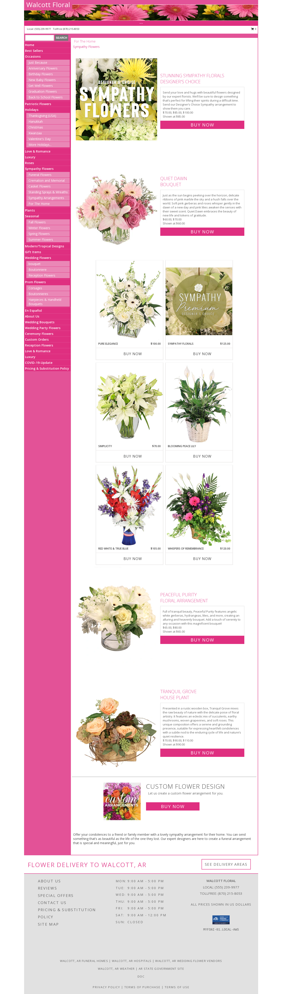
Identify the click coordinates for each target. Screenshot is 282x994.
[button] (221, 919)
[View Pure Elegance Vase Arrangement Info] (129, 301)
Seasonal (32, 216)
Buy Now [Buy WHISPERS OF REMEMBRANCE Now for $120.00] (202, 558)
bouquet (35, 264)
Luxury (30, 157)
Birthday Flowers (41, 74)
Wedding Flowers (38, 258)
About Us (32, 316)
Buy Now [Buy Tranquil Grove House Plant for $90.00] (202, 753)
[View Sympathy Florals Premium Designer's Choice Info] (199, 301)
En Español (33, 310)
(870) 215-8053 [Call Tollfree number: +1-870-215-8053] (230, 893)
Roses (29, 163)
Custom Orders (37, 339)
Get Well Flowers (41, 86)
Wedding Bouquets (39, 322)
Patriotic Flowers (38, 104)
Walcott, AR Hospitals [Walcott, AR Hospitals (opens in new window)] (131, 961)
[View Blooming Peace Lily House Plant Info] (199, 403)
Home (29, 45)
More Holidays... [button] (40, 145)
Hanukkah (36, 121)
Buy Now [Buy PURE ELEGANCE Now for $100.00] (133, 353)
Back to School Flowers (46, 97)
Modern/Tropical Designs (44, 246)
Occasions (33, 56)
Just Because (38, 62)
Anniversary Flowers (43, 68)
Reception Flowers (42, 275)
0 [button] (254, 29)
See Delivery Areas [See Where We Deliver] (226, 864)
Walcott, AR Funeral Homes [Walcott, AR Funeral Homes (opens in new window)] (84, 961)
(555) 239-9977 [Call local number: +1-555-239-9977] (43, 29)
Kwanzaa (35, 133)
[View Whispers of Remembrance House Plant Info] (199, 505)
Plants (30, 210)
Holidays (31, 110)
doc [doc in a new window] (141, 976)
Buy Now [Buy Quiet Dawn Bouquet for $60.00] (202, 232)
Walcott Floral (48, 4)
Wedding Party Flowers (42, 328)
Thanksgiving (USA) (42, 116)
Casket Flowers (40, 186)
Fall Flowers (37, 222)
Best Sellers (34, 51)
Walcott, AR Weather (116, 969)
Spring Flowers (39, 234)
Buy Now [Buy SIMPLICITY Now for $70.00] (133, 456)
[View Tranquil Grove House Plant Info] (117, 721)
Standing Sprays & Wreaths (48, 192)
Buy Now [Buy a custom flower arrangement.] (173, 806)
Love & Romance (37, 151)
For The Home (39, 204)
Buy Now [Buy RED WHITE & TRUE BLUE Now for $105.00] (133, 558)
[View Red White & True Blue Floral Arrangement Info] (129, 505)
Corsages (35, 288)
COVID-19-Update (38, 363)
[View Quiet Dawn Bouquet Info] (117, 204)
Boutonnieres (38, 294)
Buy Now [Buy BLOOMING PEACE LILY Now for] (202, 456)
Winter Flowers (39, 228)
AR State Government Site (161, 969)
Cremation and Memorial (47, 180)
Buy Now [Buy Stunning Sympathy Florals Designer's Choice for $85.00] (202, 125)
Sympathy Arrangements (46, 198)
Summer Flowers (41, 239)
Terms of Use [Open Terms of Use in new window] (177, 987)
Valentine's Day (40, 139)
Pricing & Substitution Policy (47, 368)
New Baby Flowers (42, 80)
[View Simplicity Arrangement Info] (129, 403)
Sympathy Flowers (39, 169)
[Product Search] (39, 38)
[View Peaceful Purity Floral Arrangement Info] (117, 616)
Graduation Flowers (43, 91)
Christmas (36, 127)
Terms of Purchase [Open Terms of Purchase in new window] (142, 987)
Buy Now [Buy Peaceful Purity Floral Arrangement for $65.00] (202, 640)
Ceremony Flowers (39, 334)
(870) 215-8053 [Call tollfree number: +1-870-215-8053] (71, 29)
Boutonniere (38, 269)
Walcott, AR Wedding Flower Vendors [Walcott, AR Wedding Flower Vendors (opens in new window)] (188, 961)
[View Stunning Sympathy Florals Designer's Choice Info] (117, 99)
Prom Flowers (35, 282)
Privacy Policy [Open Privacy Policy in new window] (106, 987)
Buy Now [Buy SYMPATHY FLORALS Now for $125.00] (202, 353)
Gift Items (33, 252)
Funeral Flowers (40, 175)
